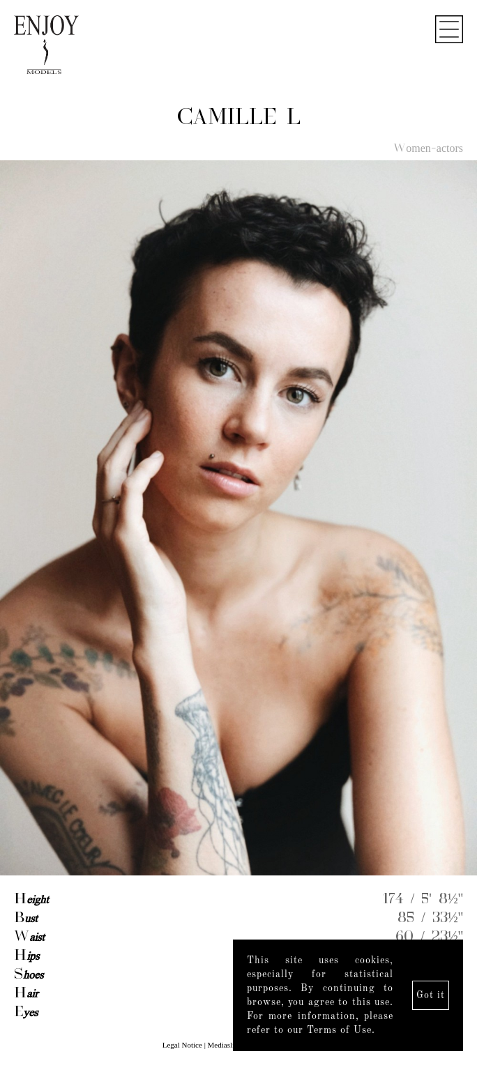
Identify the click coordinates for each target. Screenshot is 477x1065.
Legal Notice (182, 1045)
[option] (238, 519)
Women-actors (428, 149)
